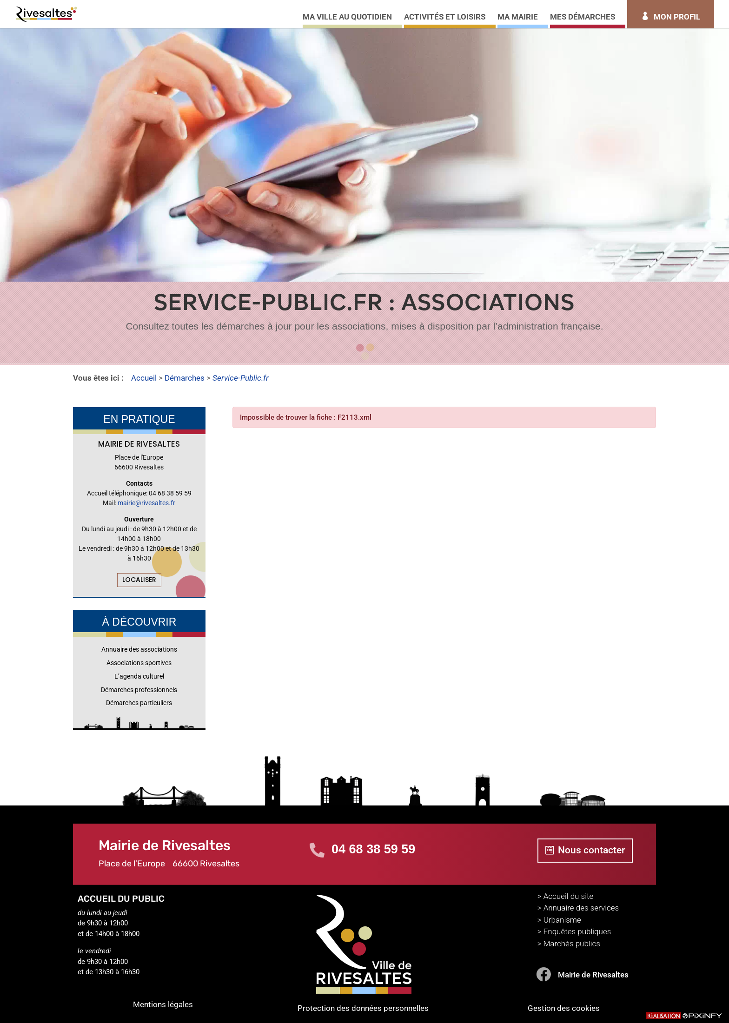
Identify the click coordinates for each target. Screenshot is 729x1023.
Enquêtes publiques (577, 931)
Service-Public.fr (240, 378)
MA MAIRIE (517, 17)
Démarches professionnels (139, 689)
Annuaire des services (581, 907)
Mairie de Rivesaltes (593, 974)
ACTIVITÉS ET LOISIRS (444, 17)
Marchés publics (571, 943)
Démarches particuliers (139, 702)
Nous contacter (591, 850)
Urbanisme (562, 919)
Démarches (185, 378)
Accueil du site (568, 896)
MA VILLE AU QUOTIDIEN (347, 17)
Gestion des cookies (564, 1008)
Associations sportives (139, 663)
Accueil (144, 378)
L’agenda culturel (139, 676)
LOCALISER (139, 579)
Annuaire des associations (139, 649)
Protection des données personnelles (363, 1008)
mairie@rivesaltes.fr (146, 503)
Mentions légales (163, 1004)
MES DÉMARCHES (582, 17)
